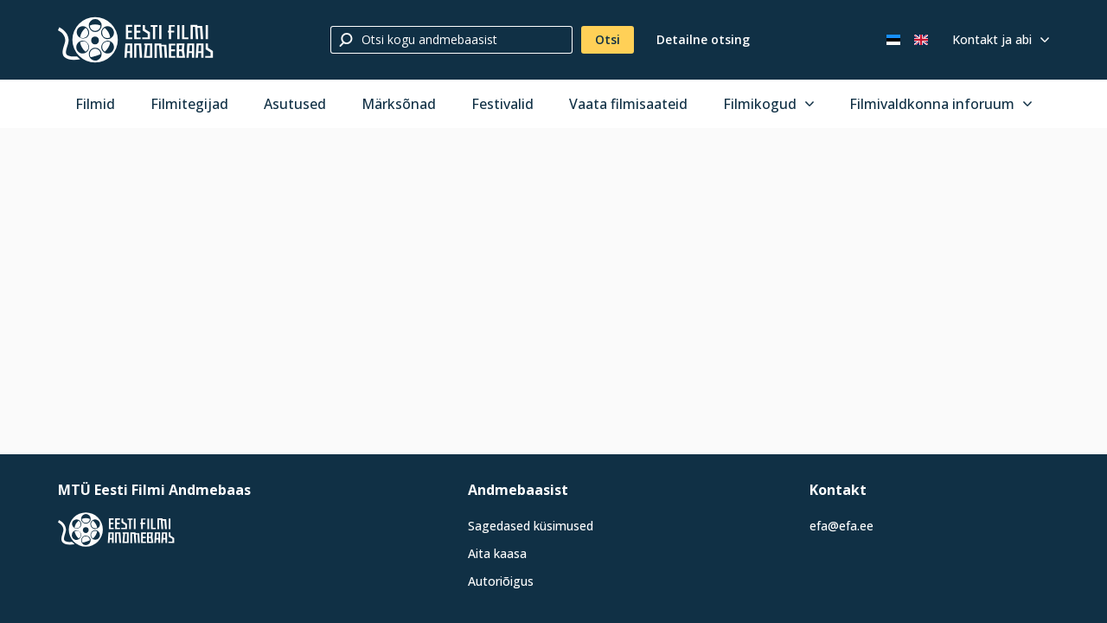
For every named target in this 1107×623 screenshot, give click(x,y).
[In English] (921, 40)
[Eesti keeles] (893, 40)
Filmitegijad (189, 103)
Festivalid (502, 103)
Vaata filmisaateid (628, 103)
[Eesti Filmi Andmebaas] (136, 40)
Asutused (295, 103)
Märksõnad (399, 103)
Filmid (95, 103)
